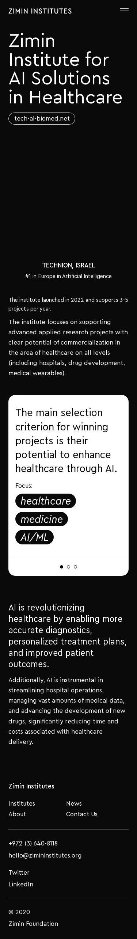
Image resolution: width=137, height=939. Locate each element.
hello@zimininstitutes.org (45, 855)
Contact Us (82, 813)
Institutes (21, 803)
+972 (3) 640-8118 (33, 843)
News (74, 803)
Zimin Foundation (33, 923)
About (17, 813)
